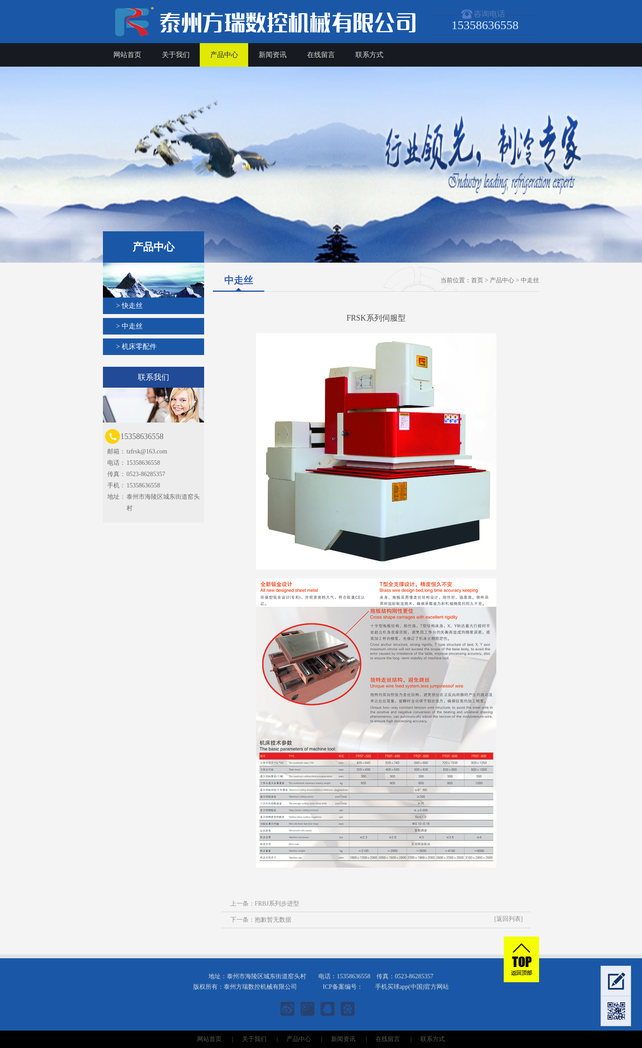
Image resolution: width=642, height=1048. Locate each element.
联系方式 (369, 54)
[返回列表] (508, 919)
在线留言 (321, 54)
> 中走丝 (129, 326)
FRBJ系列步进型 (277, 903)
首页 (477, 280)
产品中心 (224, 54)
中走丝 (530, 280)
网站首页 (127, 54)
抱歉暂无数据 (273, 919)
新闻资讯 (273, 54)
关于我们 (176, 54)
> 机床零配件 (136, 346)
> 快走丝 (129, 305)
